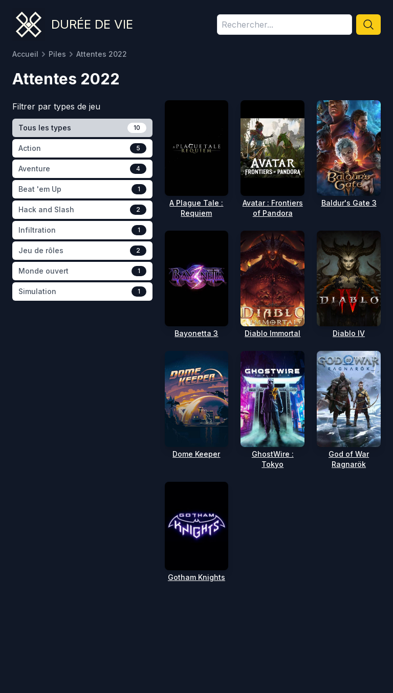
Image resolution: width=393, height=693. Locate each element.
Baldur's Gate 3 (349, 202)
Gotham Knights (196, 577)
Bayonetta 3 (196, 333)
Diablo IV (349, 333)
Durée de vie (92, 24)
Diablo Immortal (272, 333)
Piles (57, 54)
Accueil (25, 54)
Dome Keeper (196, 454)
